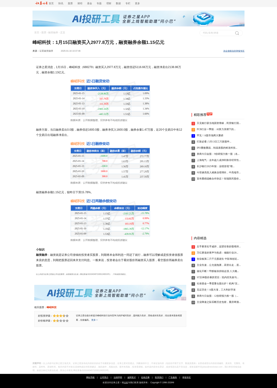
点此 (126, 382)
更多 (137, 3)
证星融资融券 (46, 51)
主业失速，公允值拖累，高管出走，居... (219, 265)
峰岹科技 (52, 307)
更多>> (94, 320)
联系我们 (159, 377)
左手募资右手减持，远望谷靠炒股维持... (219, 246)
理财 (108, 3)
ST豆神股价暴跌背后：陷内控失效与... (218, 277)
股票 (70, 3)
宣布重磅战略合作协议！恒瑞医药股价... (219, 178)
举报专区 (186, 377)
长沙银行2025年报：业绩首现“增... (215, 166)
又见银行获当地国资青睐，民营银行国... (219, 123)
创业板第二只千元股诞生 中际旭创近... (218, 259)
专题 (99, 3)
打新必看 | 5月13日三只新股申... (214, 141)
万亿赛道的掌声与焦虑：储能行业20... (217, 252)
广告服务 (173, 377)
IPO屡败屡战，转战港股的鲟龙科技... (217, 147)
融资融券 (53, 32)
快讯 (60, 3)
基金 (89, 3)
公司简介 (104, 377)
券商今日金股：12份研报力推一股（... (217, 296)
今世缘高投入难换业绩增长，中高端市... (219, 172)
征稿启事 (145, 377)
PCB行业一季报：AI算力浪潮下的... (216, 129)
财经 (80, 3)
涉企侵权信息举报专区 (233, 51)
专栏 (127, 3)
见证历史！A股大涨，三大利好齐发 (216, 289)
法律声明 (118, 377)
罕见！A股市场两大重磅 (210, 135)
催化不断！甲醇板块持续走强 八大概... (218, 271)
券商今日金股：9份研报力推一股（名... (218, 154)
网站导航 (90, 377)
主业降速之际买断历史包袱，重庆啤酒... (219, 302)
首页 (44, 3)
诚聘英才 (131, 377)
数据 (118, 3)
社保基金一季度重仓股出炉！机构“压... (218, 283)
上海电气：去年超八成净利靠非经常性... (219, 160)
